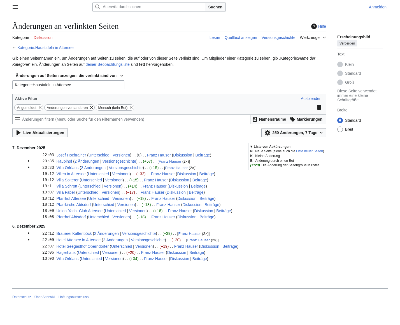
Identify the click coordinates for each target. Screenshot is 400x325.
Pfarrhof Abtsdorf (71, 217)
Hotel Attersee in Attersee (78, 240)
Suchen (215, 7)
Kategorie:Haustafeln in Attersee (45, 47)
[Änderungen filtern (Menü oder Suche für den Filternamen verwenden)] (131, 119)
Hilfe (318, 26)
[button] (311, 98)
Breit (349, 129)
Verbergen (347, 43)
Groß (349, 82)
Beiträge (202, 155)
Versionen (121, 155)
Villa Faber (65, 192)
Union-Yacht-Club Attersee (79, 211)
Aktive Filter (26, 98)
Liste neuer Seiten (309, 151)
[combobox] (69, 75)
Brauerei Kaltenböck (74, 233)
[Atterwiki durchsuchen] (148, 7)
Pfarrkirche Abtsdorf (73, 204)
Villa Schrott (66, 186)
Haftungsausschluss (74, 297)
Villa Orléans (67, 167)
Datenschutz (21, 297)
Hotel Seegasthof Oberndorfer (82, 246)
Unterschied (99, 155)
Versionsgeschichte (119, 161)
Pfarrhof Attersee (71, 198)
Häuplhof (64, 161)
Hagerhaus (66, 252)
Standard (353, 73)
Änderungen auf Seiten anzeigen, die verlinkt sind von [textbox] (66, 75)
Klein (349, 64)
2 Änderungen (87, 161)
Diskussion (182, 155)
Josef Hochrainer (71, 155)
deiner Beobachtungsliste (108, 64)
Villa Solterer (67, 180)
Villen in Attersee (70, 174)
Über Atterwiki (44, 297)
